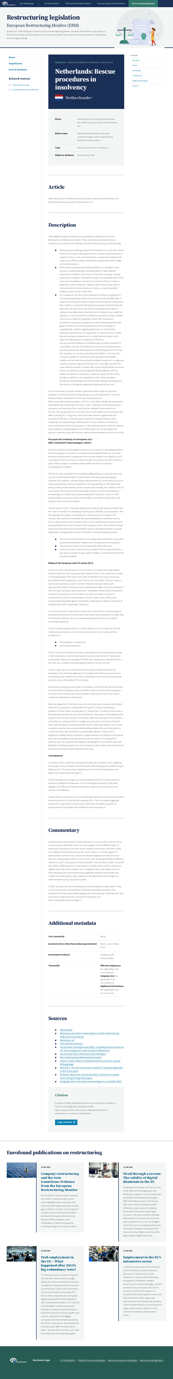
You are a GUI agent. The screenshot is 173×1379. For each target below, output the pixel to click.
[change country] (79, 97)
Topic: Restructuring (20, 85)
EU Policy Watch (52, 3)
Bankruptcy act (67, 1040)
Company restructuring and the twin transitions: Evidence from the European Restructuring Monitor (60, 1182)
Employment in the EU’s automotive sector (142, 1259)
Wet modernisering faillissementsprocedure (81, 1057)
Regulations (60, 62)
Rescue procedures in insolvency (83, 62)
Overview (135, 60)
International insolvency (71, 1043)
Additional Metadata (140, 81)
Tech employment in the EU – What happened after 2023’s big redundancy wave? (58, 1263)
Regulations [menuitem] (15, 63)
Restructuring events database (111, 3)
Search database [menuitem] (18, 69)
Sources (135, 86)
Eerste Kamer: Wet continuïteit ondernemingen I (83, 1053)
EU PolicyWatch (67, 1360)
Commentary (137, 75)
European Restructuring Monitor (25, 89)
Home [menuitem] (12, 57)
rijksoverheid (66, 1029)
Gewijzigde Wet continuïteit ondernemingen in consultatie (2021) (91, 1081)
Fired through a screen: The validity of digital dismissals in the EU (142, 1178)
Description (136, 70)
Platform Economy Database (91, 1360)
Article (134, 65)
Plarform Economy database (78, 3)
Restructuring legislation (143, 3)
